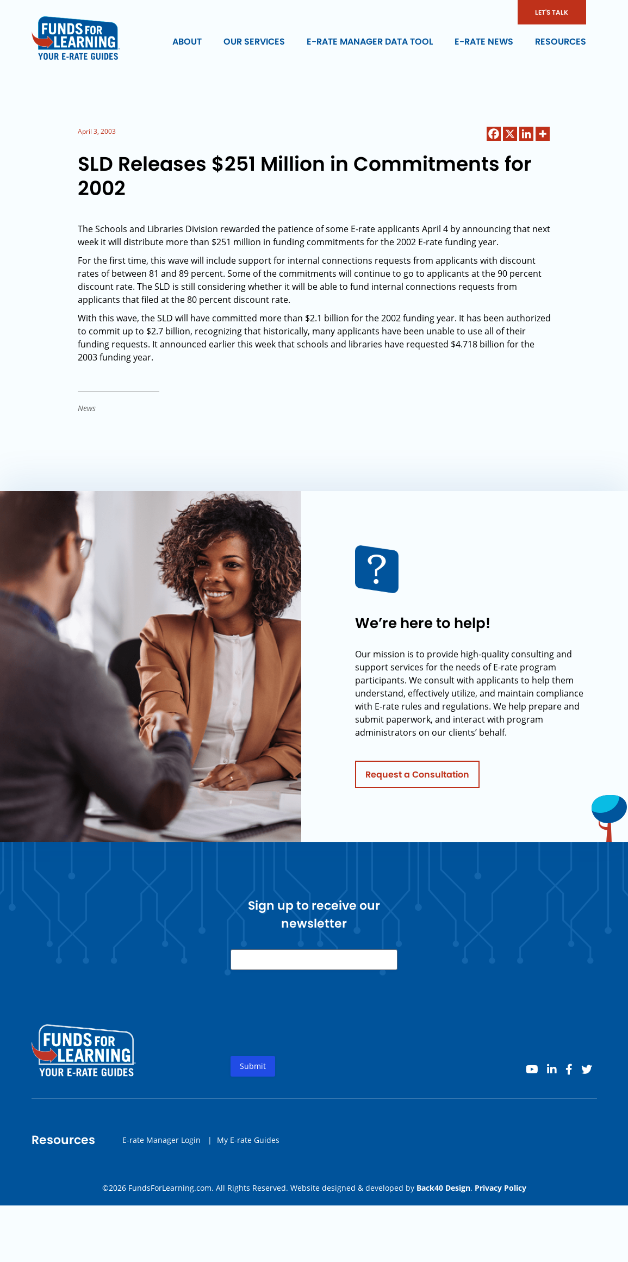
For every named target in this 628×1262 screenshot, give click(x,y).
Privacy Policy (500, 1188)
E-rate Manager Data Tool (370, 41)
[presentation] (313, 1027)
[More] (543, 134)
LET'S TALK (551, 12)
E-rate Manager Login (161, 1145)
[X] (510, 134)
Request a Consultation (417, 779)
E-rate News (484, 41)
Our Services (254, 41)
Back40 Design (443, 1188)
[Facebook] (494, 134)
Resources (560, 41)
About (187, 41)
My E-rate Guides (248, 1145)
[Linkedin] (526, 134)
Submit (253, 1071)
